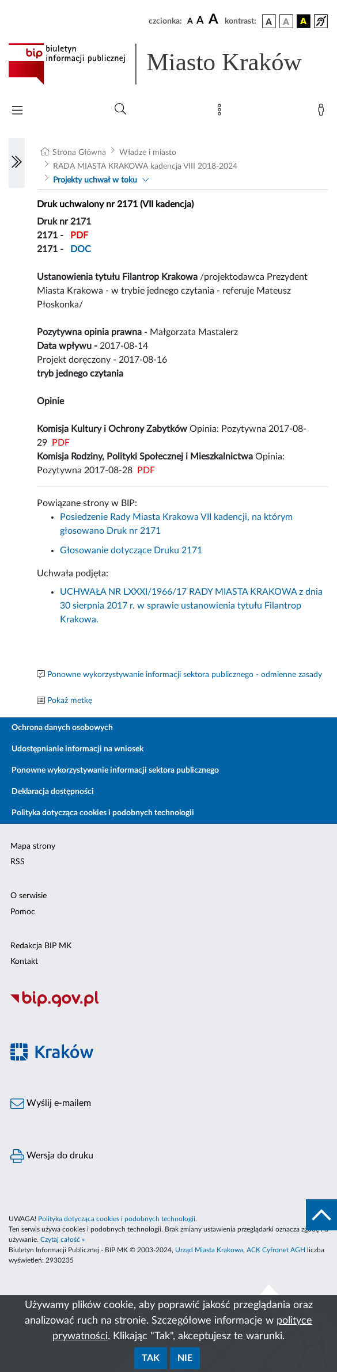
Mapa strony (32, 846)
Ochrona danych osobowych (62, 728)
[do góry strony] (321, 1214)
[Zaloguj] (323, 112)
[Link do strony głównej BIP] (168, 64)
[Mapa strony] (221, 112)
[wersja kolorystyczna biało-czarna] (286, 21)
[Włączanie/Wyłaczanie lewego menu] (17, 163)
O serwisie (28, 896)
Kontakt (24, 961)
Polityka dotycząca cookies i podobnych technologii (103, 813)
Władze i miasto (147, 153)
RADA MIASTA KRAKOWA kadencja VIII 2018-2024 (145, 166)
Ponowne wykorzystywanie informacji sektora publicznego (115, 770)
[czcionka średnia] (200, 21)
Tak (151, 1358)
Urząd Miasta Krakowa (209, 1249)
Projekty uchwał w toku (95, 180)
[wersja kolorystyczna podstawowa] (269, 21)
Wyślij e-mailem (50, 1104)
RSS (17, 862)
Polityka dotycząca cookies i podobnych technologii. (117, 1218)
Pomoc (22, 912)
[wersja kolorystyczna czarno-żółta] (303, 21)
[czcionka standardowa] (190, 21)
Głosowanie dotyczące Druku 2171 (131, 550)
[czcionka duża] (214, 19)
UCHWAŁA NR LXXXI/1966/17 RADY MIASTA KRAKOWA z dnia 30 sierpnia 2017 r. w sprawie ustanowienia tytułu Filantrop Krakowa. (191, 605)
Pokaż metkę (69, 701)
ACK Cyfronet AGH (276, 1249)
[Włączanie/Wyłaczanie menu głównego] (17, 111)
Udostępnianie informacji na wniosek (77, 749)
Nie (184, 1358)
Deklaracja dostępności (53, 792)
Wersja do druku (51, 1156)
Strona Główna (79, 153)
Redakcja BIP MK (40, 946)
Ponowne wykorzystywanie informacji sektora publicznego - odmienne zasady (184, 675)
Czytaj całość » (62, 1239)
